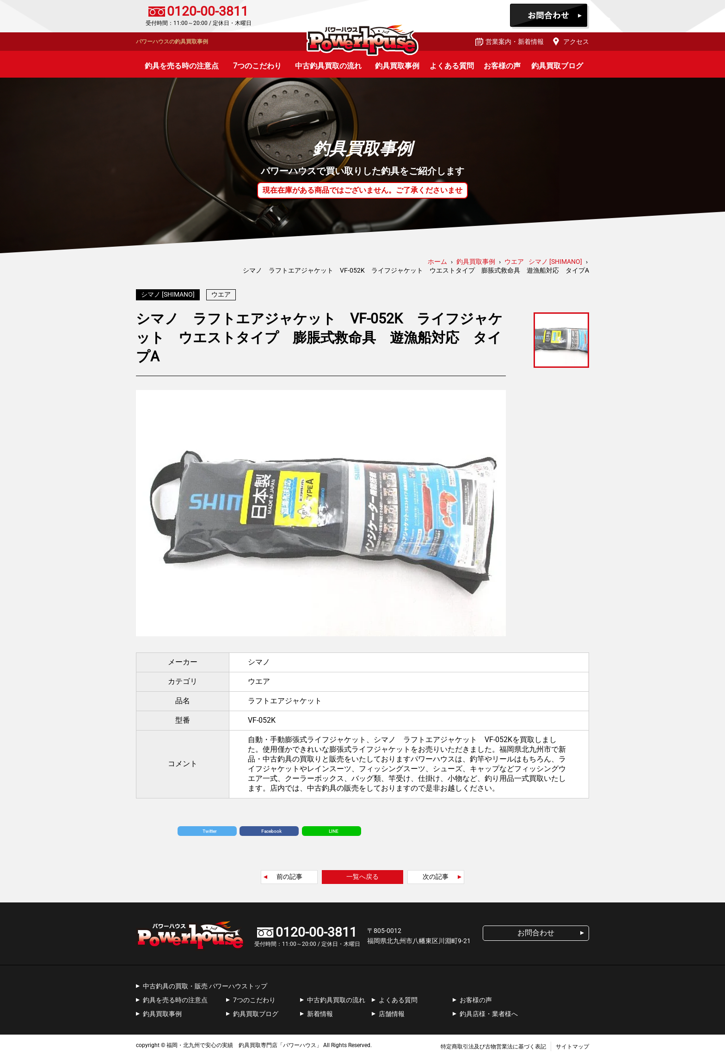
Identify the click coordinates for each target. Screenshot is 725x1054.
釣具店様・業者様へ (489, 1011)
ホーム (437, 261)
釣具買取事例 (397, 65)
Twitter (209, 828)
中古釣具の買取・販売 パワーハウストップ (205, 983)
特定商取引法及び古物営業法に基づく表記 (493, 1044)
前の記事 (289, 874)
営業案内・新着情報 (514, 41)
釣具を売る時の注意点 (182, 65)
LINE (333, 828)
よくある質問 (452, 65)
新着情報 (320, 1011)
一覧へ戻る (362, 874)
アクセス (576, 41)
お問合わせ (549, 16)
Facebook (271, 828)
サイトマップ (572, 1044)
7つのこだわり (257, 65)
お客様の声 (502, 65)
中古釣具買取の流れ (328, 65)
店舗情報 (392, 1011)
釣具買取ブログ (557, 65)
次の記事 (436, 874)
